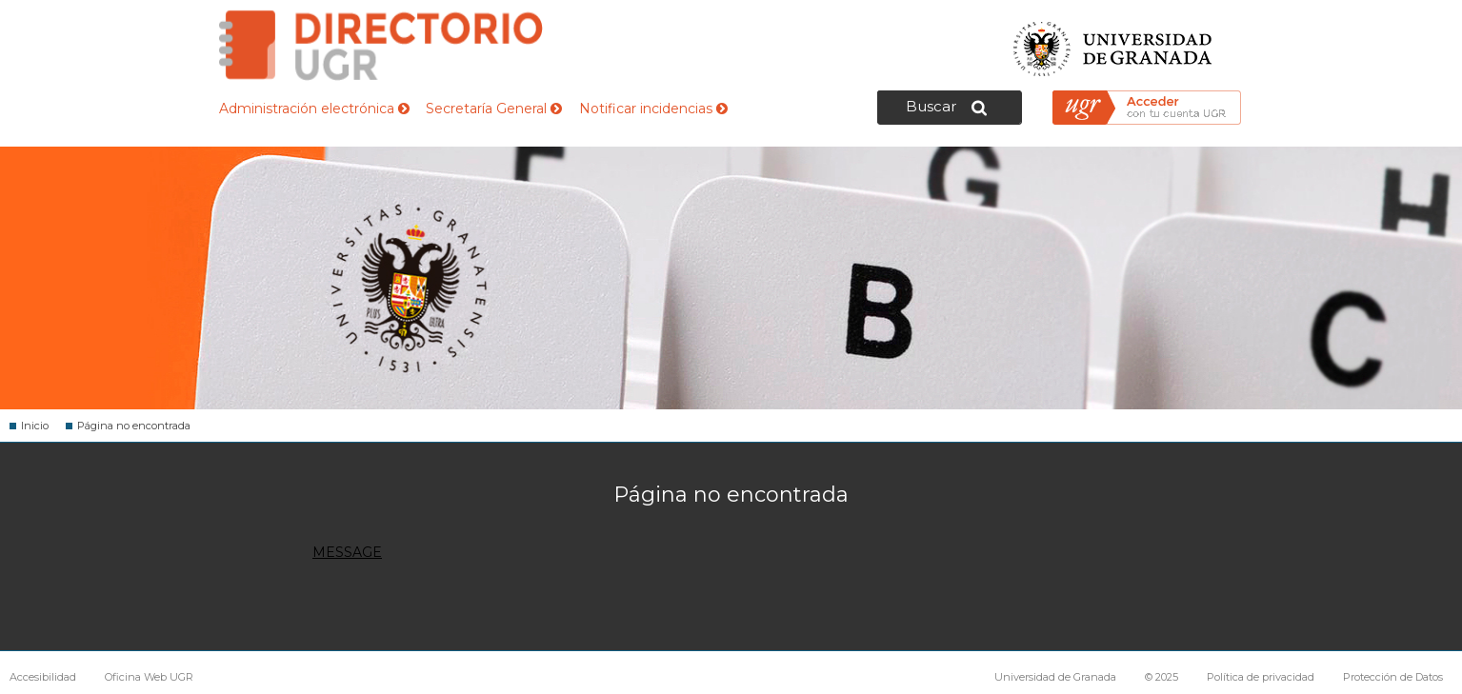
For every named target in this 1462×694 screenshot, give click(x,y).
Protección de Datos (1393, 677)
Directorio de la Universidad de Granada (381, 45)
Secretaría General (494, 108)
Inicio (35, 425)
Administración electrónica (314, 108)
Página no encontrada (133, 425)
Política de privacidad (1260, 677)
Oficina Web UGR (149, 677)
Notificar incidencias (653, 108)
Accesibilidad (43, 677)
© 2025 (1161, 677)
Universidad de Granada (1113, 43)
